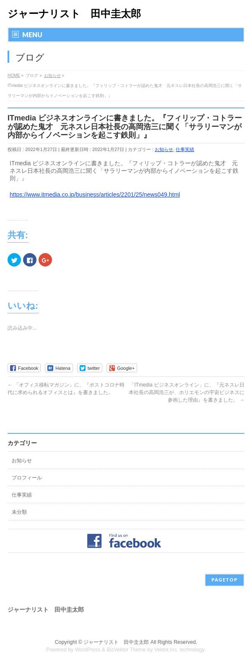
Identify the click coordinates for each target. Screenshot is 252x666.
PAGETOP (224, 579)
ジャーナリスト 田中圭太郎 (74, 13)
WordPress (88, 650)
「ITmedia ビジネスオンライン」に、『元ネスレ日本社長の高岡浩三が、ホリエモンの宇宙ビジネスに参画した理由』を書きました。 (186, 392)
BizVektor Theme (126, 650)
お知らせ (164, 149)
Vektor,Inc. (166, 650)
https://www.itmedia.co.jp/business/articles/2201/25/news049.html (95, 194)
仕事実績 (185, 149)
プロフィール (27, 478)
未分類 (19, 512)
